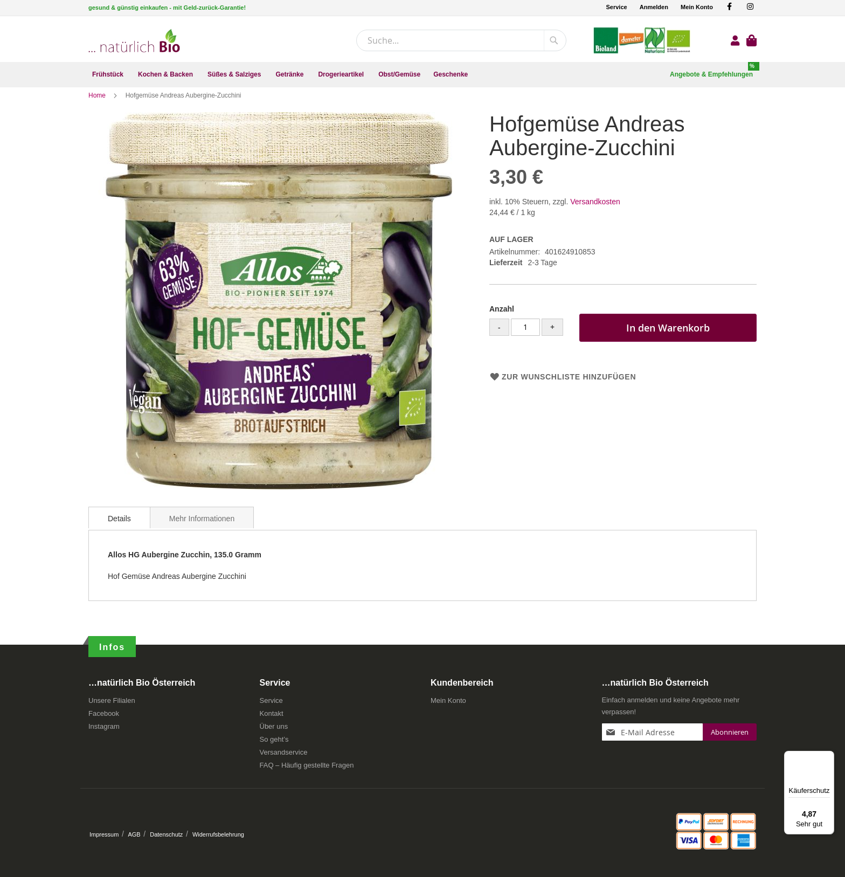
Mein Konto (697, 7)
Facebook (103, 717)
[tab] (119, 527)
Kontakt (271, 717)
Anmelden (654, 7)
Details (119, 528)
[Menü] (827, 757)
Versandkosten (595, 211)
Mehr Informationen (201, 528)
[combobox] (461, 40)
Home (97, 105)
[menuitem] (108, 74)
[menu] (422, 74)
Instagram (104, 730)
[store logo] (134, 41)
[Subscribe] (730, 735)
